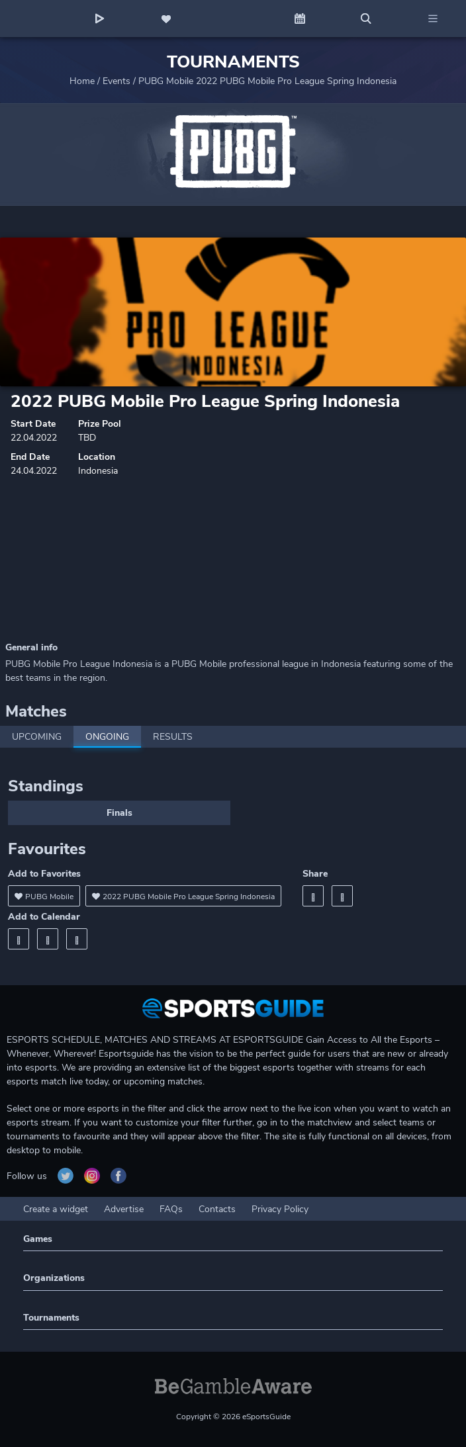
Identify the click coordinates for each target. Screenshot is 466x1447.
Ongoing (107, 736)
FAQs (171, 1209)
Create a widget (55, 1209)
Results (173, 736)
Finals (119, 813)
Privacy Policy (280, 1209)
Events (116, 81)
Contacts (217, 1209)
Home (82, 81)
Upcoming (37, 736)
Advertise (124, 1209)
